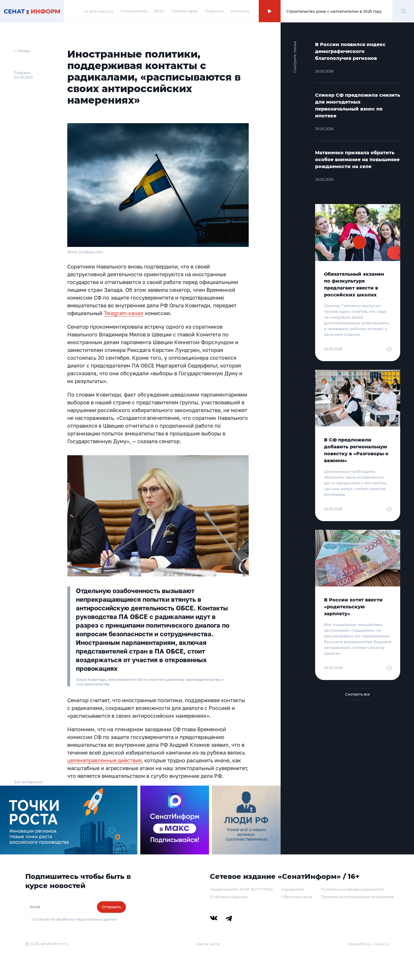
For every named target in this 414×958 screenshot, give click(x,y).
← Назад (22, 50)
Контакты (240, 11)
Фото (159, 11)
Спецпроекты (133, 11)
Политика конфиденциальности (352, 889)
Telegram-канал (123, 313)
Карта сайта (208, 944)
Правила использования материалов (357, 896)
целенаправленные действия (104, 760)
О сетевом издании (229, 896)
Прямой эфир (184, 11)
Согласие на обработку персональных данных (74, 919)
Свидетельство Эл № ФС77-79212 (241, 889)
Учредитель (292, 889)
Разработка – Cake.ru (368, 944)
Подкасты (214, 11)
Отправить (111, 907)
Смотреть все (357, 694)
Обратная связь (296, 896)
